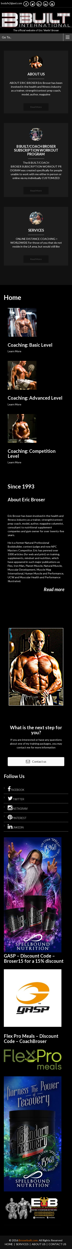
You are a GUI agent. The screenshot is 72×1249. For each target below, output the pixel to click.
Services (22, 1244)
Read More (36, 107)
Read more (54, 589)
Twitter (16, 798)
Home (9, 1244)
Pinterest (17, 817)
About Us (39, 1244)
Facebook (16, 789)
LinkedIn (16, 826)
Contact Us (57, 1244)
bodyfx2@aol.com (11, 3)
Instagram (17, 808)
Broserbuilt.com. (29, 1240)
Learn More (14, 351)
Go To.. (6, 37)
